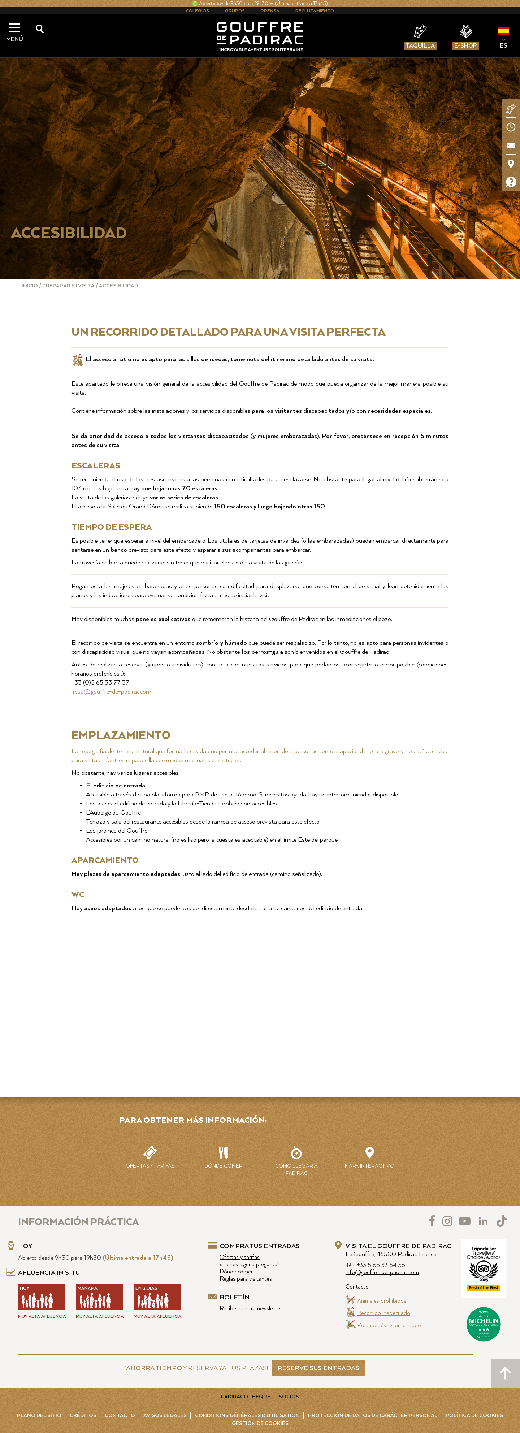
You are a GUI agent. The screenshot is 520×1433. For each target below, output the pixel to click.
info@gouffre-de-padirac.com (382, 1272)
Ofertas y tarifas (150, 1157)
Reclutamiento (314, 11)
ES (503, 46)
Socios (289, 1397)
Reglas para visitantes (246, 1279)
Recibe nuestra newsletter (251, 1308)
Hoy (25, 1246)
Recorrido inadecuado (383, 1313)
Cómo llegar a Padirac (296, 1160)
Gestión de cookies (260, 1424)
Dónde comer (223, 1157)
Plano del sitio (39, 1416)
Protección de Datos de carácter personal (372, 1416)
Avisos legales (165, 1416)
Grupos (235, 11)
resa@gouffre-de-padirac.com (111, 691)
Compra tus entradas (260, 1246)
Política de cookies (474, 1416)
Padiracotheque (245, 1397)
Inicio (30, 286)
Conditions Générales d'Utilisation (247, 1416)
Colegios (197, 11)
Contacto (357, 1287)
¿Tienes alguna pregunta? (250, 1264)
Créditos (83, 1416)
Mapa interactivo (370, 1157)
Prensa (270, 11)
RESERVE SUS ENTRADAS (318, 1368)
